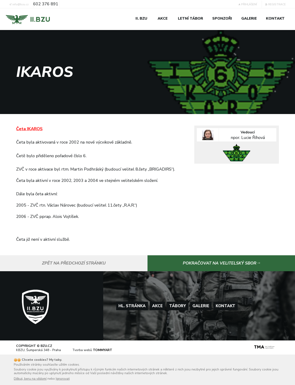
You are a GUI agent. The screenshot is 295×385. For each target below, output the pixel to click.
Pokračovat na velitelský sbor (221, 263)
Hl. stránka (132, 306)
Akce (157, 306)
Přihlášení (248, 4)
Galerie (200, 306)
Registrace (275, 4)
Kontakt (225, 306)
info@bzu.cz (19, 4)
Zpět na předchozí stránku (74, 263)
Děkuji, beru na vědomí (30, 378)
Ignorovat (63, 378)
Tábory (177, 306)
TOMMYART (102, 350)
